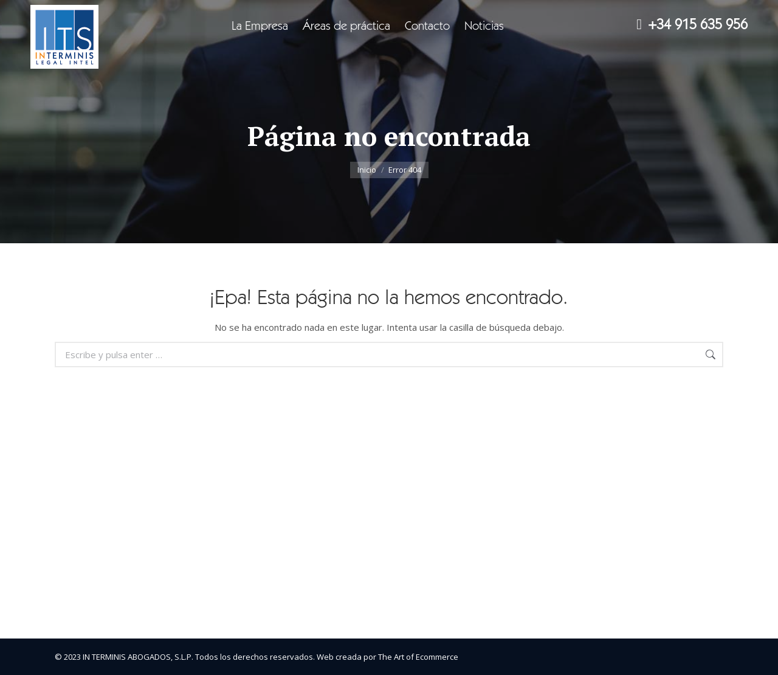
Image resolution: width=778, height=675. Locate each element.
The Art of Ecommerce (418, 656)
